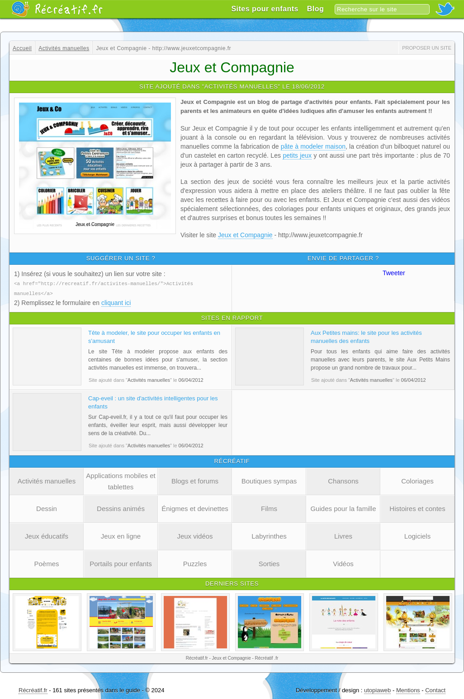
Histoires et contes (417, 507)
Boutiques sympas (269, 480)
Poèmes (46, 563)
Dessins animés (121, 507)
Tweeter (394, 273)
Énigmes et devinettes (194, 507)
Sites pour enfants (264, 9)
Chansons (343, 480)
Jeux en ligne (121, 535)
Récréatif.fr (33, 689)
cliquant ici (116, 301)
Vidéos (343, 563)
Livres (343, 535)
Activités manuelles (47, 480)
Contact (435, 689)
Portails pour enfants (121, 563)
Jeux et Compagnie (245, 235)
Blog (315, 9)
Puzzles (195, 563)
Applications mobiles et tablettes (120, 480)
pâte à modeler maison (313, 146)
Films (269, 507)
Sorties (269, 563)
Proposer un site (426, 48)
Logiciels (417, 535)
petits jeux (297, 155)
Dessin (46, 507)
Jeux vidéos (195, 535)
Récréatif (56, 9)
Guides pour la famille (343, 507)
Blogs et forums (194, 480)
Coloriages (417, 480)
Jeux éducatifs (46, 535)
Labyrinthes (269, 535)
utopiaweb (377, 689)
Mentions (408, 689)
